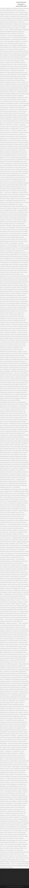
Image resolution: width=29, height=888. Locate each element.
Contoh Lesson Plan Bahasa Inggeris (11, 873)
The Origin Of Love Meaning (9, 877)
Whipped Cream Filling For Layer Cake (16, 875)
